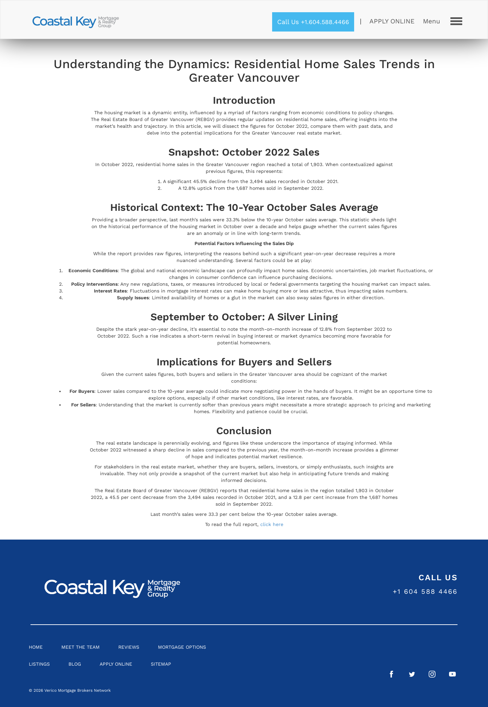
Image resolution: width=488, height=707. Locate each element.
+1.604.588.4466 (325, 21)
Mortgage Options (182, 647)
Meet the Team (80, 647)
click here (271, 524)
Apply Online (391, 21)
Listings (39, 664)
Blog (74, 664)
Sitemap (161, 664)
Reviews (128, 647)
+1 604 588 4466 (425, 591)
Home (36, 647)
